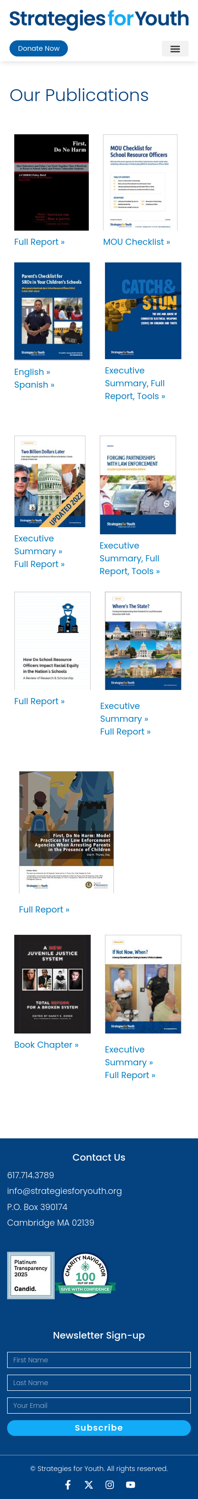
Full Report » (39, 242)
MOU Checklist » (136, 242)
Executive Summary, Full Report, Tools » (135, 383)
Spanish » (34, 385)
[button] (175, 48)
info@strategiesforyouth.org (64, 1191)
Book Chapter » (46, 1045)
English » (32, 372)
